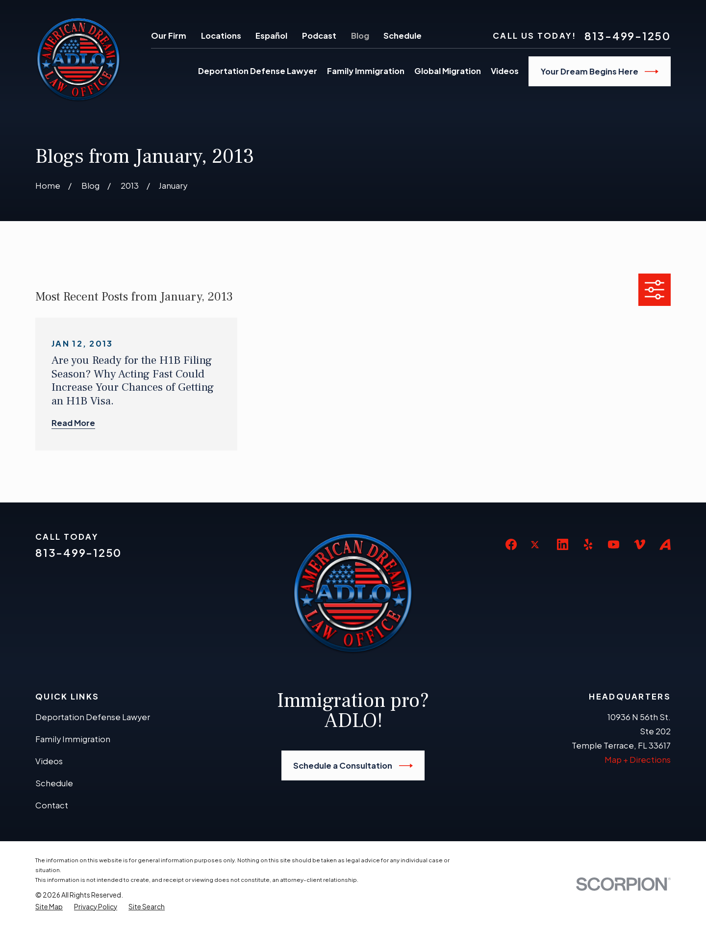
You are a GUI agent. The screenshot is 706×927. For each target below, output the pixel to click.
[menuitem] (49, 907)
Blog (360, 35)
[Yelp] (588, 544)
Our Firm (168, 35)
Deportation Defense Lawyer (92, 717)
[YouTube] (613, 544)
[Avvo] (665, 544)
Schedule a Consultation (352, 766)
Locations (221, 35)
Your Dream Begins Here (599, 71)
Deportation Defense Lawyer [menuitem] (257, 71)
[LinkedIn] (562, 544)
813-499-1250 (627, 36)
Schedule (402, 35)
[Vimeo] (639, 544)
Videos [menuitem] (505, 71)
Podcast (319, 35)
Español (271, 35)
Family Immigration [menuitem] (365, 71)
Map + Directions (638, 759)
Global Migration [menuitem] (447, 71)
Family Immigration (72, 739)
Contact (51, 805)
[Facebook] (511, 544)
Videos (49, 761)
